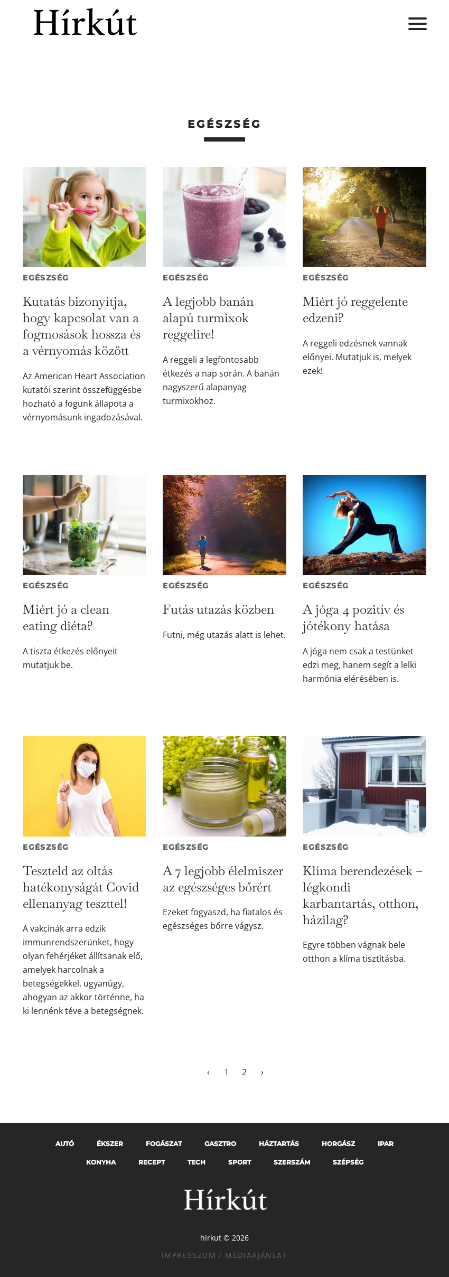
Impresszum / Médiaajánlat (224, 1255)
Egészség (46, 278)
